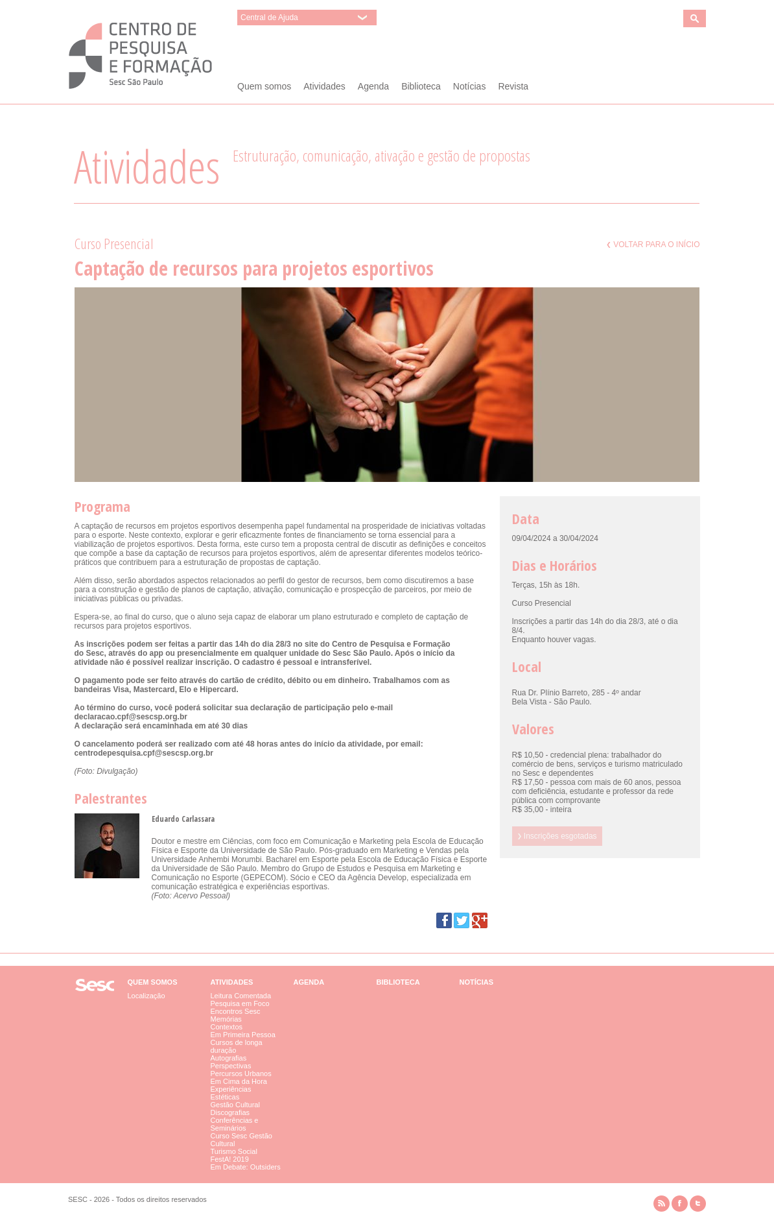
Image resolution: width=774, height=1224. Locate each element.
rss (661, 1203)
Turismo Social (234, 1151)
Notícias (469, 86)
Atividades (324, 86)
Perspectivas (231, 1066)
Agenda (373, 86)
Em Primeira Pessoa (243, 1034)
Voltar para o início (653, 244)
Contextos (227, 1027)
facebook (680, 1203)
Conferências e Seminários (235, 1124)
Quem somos (264, 86)
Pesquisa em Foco (240, 1003)
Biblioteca (421, 86)
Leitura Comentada (241, 996)
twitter (698, 1203)
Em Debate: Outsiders (246, 1167)
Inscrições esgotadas (557, 836)
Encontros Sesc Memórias (236, 1015)
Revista (513, 86)
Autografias (229, 1058)
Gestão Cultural (235, 1105)
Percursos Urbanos (241, 1073)
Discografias (230, 1112)
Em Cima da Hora (239, 1081)
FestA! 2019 (230, 1159)
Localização (146, 996)
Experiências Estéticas (231, 1093)
